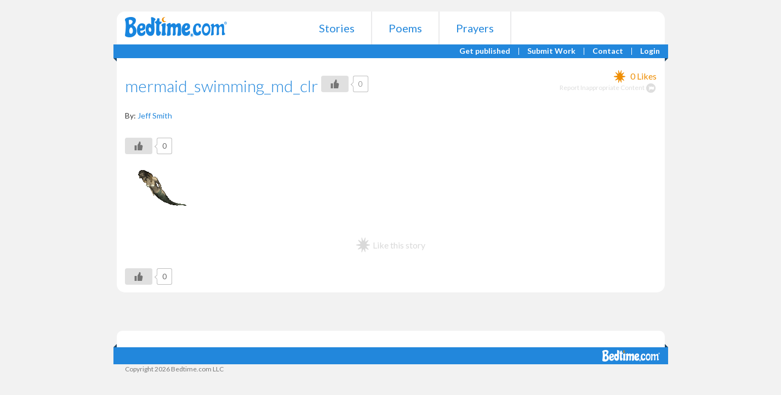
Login (650, 51)
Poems (405, 28)
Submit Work (551, 51)
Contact (607, 51)
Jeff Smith (155, 115)
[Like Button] (335, 84)
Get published (484, 51)
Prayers (475, 28)
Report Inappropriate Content (608, 87)
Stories (337, 28)
